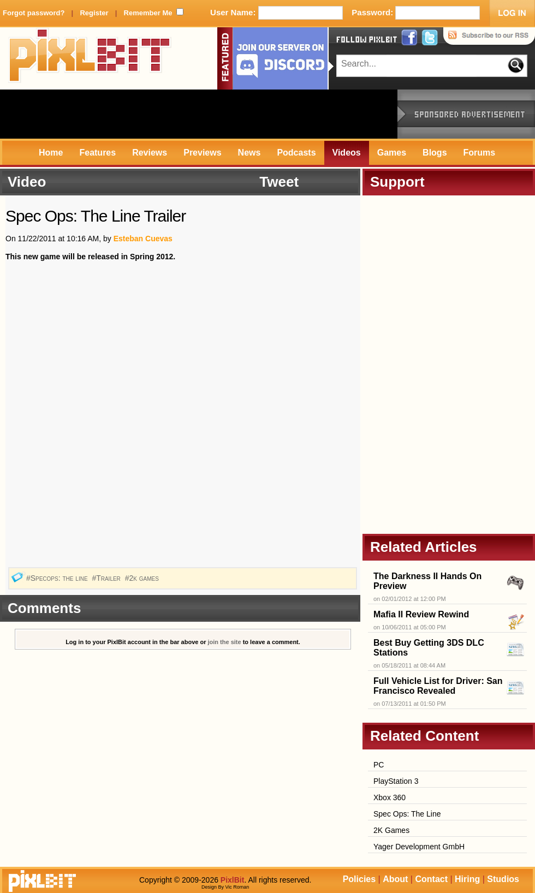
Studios (503, 879)
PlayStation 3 (396, 781)
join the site (224, 642)
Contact (431, 879)
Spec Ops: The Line (407, 813)
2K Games (391, 830)
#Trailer (107, 578)
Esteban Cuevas (143, 238)
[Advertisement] (198, 114)
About (395, 879)
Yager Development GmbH (419, 846)
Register (94, 13)
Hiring (467, 879)
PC (378, 764)
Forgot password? (33, 13)
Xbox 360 (389, 797)
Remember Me (148, 13)
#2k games (143, 578)
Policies (359, 879)
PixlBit (90, 58)
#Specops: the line (58, 578)
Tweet (279, 182)
